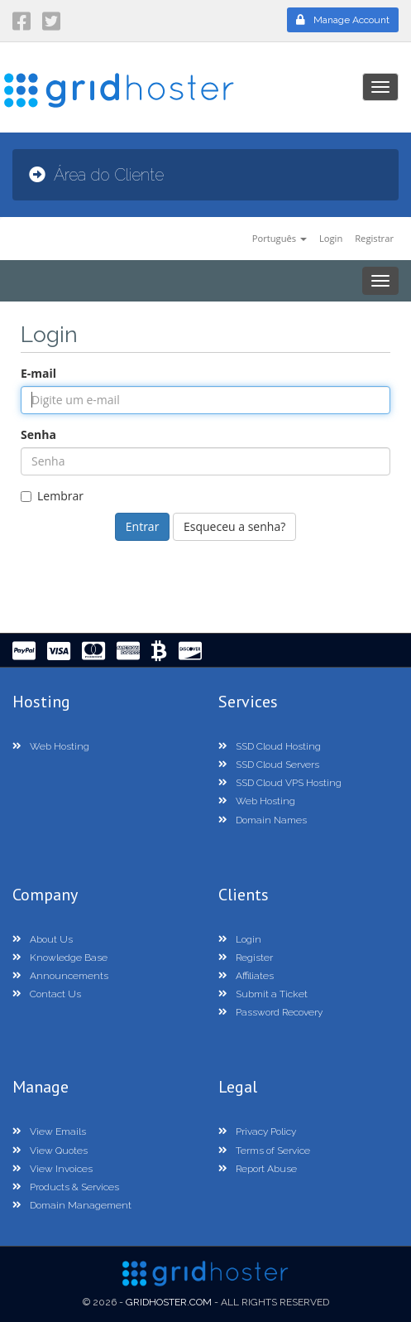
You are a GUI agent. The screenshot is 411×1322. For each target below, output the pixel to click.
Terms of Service (264, 1150)
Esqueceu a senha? (234, 526)
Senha (38, 434)
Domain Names (262, 820)
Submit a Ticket (263, 994)
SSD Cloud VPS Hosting (280, 783)
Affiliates (246, 976)
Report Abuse (257, 1169)
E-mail (38, 373)
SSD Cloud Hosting (269, 746)
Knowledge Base (60, 957)
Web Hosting (50, 746)
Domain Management (71, 1205)
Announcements (60, 976)
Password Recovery (270, 1012)
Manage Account (342, 20)
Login (330, 238)
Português (279, 238)
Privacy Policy (257, 1131)
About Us (42, 939)
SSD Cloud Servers (268, 764)
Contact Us (46, 994)
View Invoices (52, 1169)
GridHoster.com (169, 1302)
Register (245, 957)
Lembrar (52, 496)
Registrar (374, 238)
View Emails (49, 1131)
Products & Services (65, 1187)
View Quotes (50, 1150)
